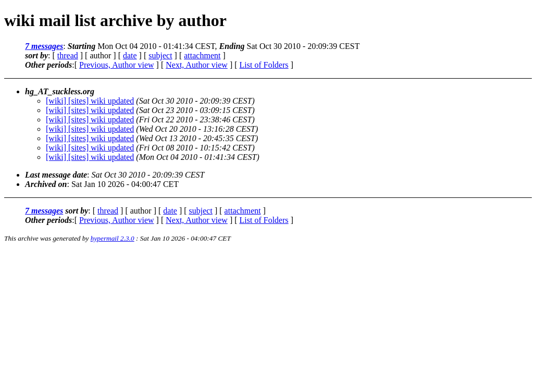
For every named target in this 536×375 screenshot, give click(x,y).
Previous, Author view (116, 64)
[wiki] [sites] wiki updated (90, 100)
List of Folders (264, 64)
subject (160, 55)
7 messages (44, 46)
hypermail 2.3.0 (112, 238)
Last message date (56, 174)
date (130, 55)
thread (67, 55)
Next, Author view (197, 64)
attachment (202, 55)
